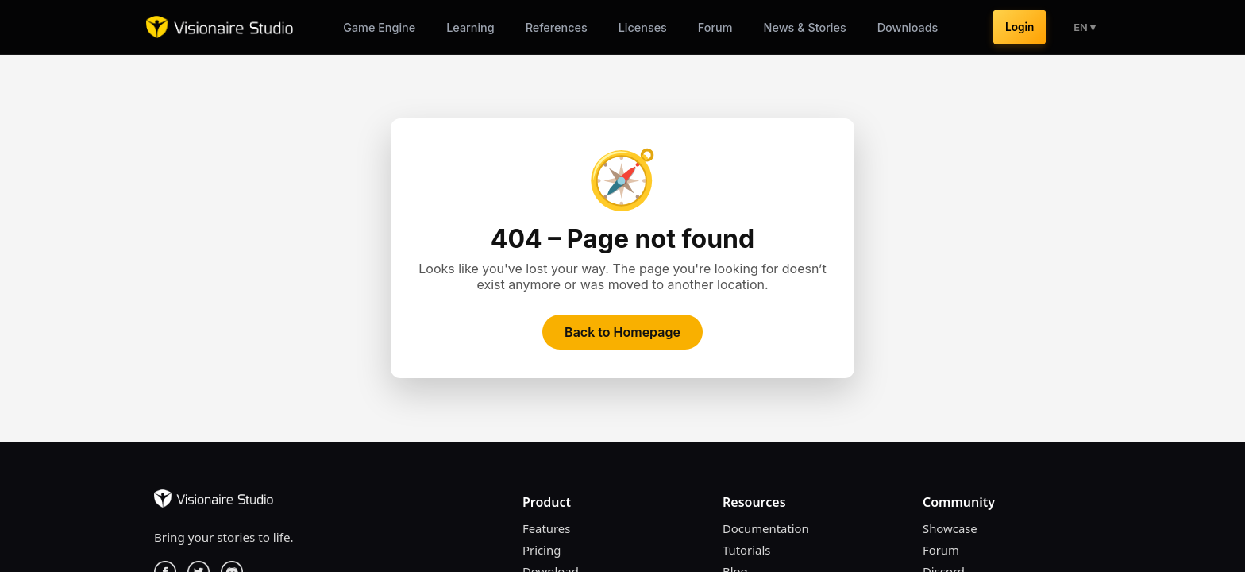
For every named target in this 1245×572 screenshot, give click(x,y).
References (557, 27)
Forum (715, 27)
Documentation (766, 528)
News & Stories (805, 27)
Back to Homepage (622, 332)
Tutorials (746, 550)
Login (1019, 27)
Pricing (541, 550)
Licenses (643, 27)
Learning (470, 27)
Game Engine (379, 27)
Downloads (908, 27)
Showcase (950, 528)
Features (546, 528)
